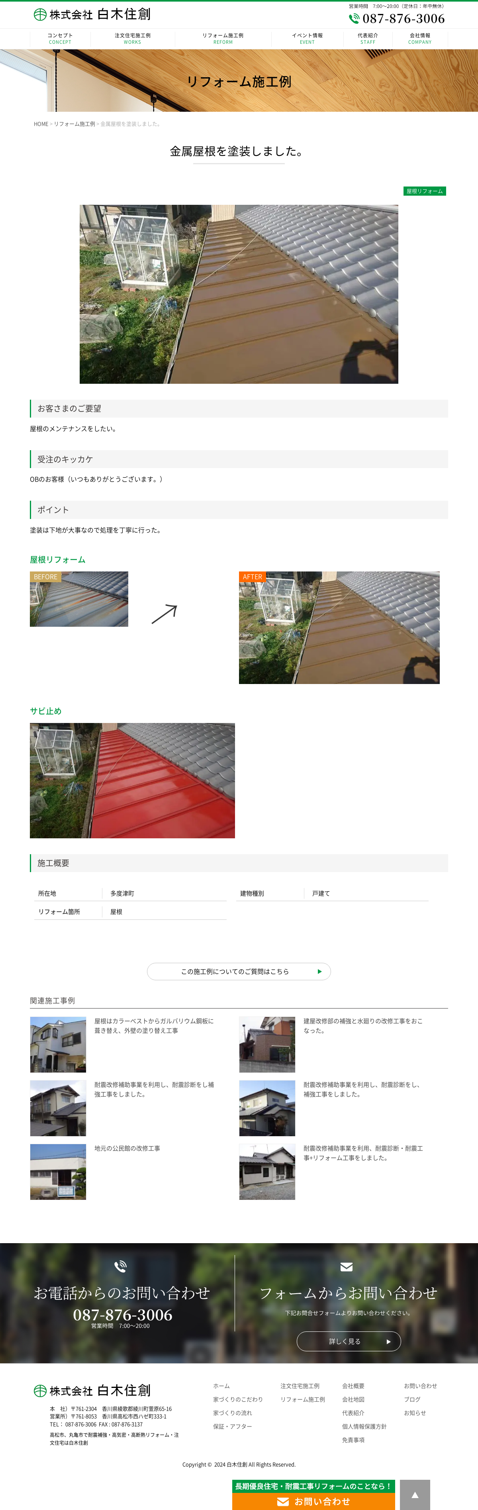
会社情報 (420, 39)
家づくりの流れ (232, 1413)
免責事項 (353, 1440)
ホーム (221, 1386)
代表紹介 (368, 39)
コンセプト (60, 39)
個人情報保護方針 (364, 1426)
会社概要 (353, 1386)
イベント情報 (308, 39)
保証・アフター (232, 1426)
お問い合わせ (420, 1386)
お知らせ (415, 1413)
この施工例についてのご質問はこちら (235, 971)
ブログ (412, 1399)
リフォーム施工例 (223, 39)
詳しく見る (345, 1341)
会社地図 (353, 1399)
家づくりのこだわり (238, 1399)
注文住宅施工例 (133, 39)
